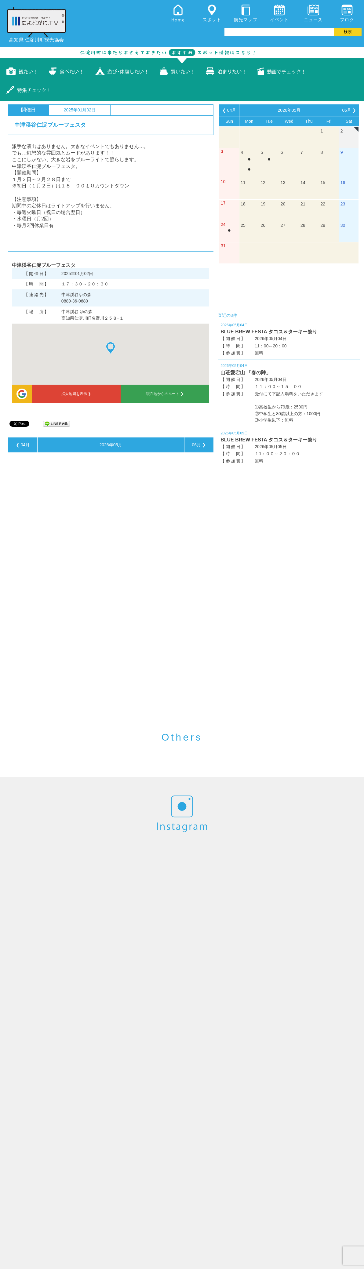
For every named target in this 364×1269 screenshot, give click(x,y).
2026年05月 (110, 444)
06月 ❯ (199, 444)
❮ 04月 (23, 444)
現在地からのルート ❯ (164, 394)
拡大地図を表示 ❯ (76, 394)
